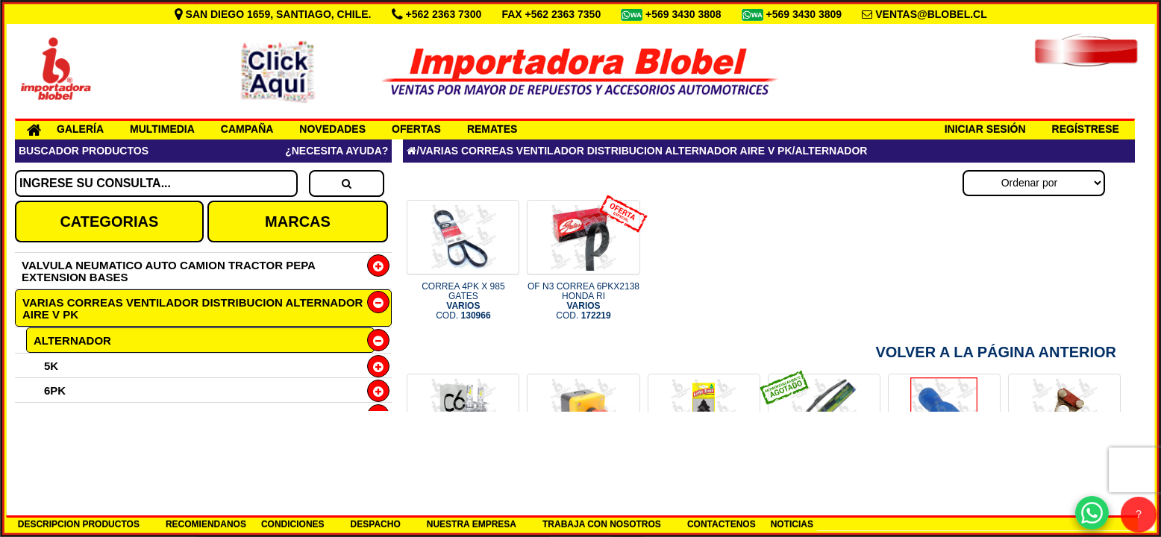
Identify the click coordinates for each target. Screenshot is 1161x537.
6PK (55, 390)
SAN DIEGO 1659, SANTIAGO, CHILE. (275, 14)
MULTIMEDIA (162, 129)
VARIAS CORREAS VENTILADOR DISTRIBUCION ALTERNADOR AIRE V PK (192, 308)
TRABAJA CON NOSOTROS (601, 524)
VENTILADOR (69, 415)
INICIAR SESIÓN (985, 129)
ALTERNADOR (72, 340)
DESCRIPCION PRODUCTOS (79, 524)
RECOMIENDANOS (206, 524)
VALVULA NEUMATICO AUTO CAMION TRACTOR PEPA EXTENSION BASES (168, 271)
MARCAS (298, 221)
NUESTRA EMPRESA (471, 524)
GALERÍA (80, 129)
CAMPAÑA (247, 129)
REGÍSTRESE (1085, 129)
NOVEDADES (332, 129)
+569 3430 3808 (685, 14)
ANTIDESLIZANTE (81, 439)
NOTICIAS (792, 524)
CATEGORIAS (109, 221)
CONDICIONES (293, 524)
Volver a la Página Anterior (995, 352)
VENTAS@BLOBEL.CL (931, 14)
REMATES (492, 129)
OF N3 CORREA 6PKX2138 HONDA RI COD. (583, 301)
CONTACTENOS (721, 524)
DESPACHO (376, 524)
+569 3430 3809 (805, 14)
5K (51, 365)
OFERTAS (416, 129)
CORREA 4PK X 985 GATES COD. (463, 301)
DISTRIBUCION (73, 464)
